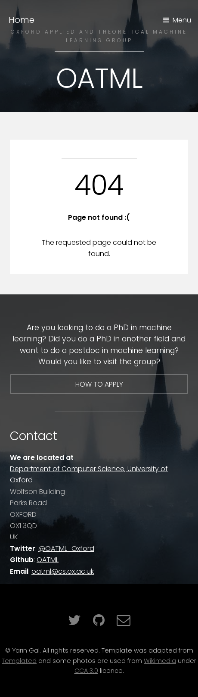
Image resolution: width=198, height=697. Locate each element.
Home (21, 20)
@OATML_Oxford (66, 548)
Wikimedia (160, 660)
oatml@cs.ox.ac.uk (62, 571)
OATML (48, 560)
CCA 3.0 (86, 670)
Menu (182, 20)
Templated (19, 660)
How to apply (99, 384)
